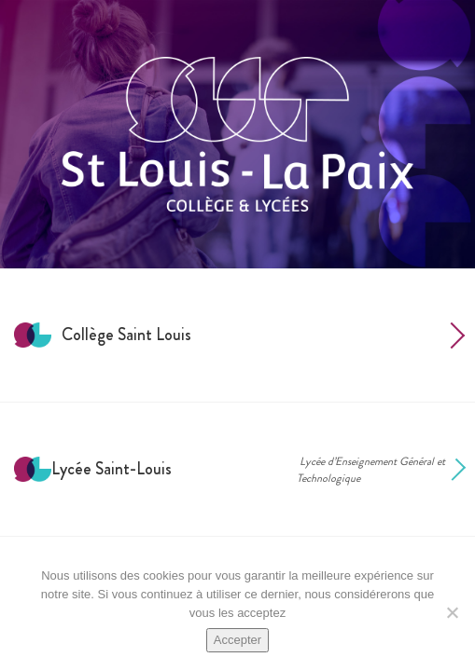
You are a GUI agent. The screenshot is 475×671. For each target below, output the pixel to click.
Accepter (237, 640)
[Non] (451, 612)
